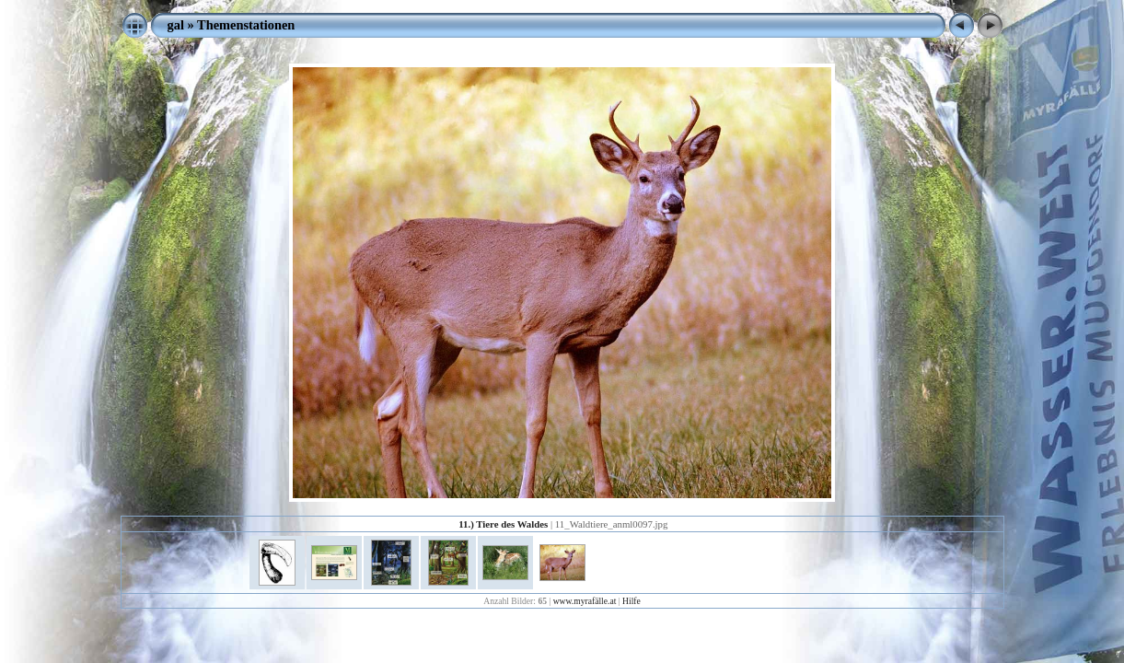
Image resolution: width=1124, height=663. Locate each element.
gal (176, 24)
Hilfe (631, 601)
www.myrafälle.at (585, 601)
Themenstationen (246, 24)
